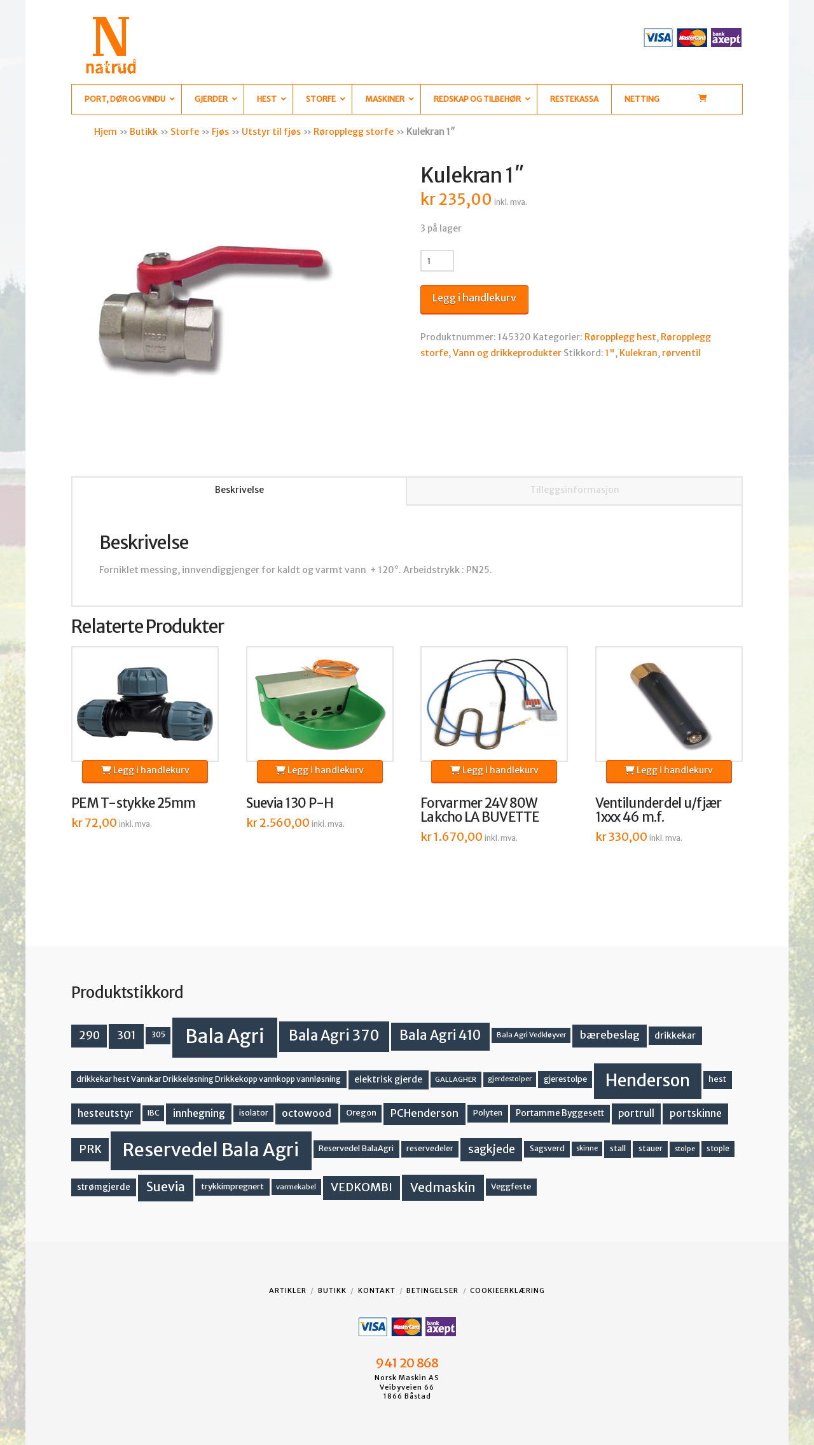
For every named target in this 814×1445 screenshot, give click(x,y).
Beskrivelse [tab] (239, 489)
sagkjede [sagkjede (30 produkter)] (491, 1149)
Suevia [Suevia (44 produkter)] (165, 1186)
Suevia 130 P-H (290, 803)
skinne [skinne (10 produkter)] (587, 1148)
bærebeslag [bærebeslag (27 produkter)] (610, 1035)
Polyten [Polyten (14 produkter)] (487, 1112)
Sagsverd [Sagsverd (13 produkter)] (547, 1148)
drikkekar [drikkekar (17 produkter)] (675, 1035)
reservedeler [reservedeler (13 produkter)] (429, 1148)
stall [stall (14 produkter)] (618, 1148)
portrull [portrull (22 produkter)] (636, 1113)
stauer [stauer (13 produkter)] (650, 1148)
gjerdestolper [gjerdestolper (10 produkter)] (510, 1079)
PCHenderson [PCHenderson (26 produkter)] (424, 1113)
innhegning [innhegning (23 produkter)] (199, 1113)
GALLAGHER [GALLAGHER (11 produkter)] (455, 1079)
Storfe (184, 131)
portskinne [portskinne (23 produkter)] (696, 1113)
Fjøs (220, 131)
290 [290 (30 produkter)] (89, 1035)
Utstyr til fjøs (271, 131)
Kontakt (377, 1290)
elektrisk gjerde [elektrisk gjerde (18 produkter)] (388, 1079)
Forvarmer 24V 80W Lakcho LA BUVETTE (479, 810)
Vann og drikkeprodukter (507, 353)
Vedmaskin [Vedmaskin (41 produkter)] (443, 1187)
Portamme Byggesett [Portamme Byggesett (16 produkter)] (560, 1113)
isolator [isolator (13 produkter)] (253, 1112)
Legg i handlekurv (474, 297)
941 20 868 (406, 1363)
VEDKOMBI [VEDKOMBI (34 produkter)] (361, 1187)
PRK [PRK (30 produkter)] (90, 1149)
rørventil (681, 353)
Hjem (105, 131)
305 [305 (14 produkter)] (158, 1034)
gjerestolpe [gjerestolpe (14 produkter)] (565, 1079)
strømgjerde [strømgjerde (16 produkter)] (103, 1187)
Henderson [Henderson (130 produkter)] (647, 1080)
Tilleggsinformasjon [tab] (574, 489)
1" (610, 353)
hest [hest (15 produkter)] (717, 1079)
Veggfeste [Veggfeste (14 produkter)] (511, 1186)
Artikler (288, 1290)
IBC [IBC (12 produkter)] (154, 1113)
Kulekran (638, 353)
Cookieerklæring (507, 1290)
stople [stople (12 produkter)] (718, 1148)
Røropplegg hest (620, 337)
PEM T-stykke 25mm (133, 803)
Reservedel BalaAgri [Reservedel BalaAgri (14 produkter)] (356, 1148)
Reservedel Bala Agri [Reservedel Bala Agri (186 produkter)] (211, 1149)
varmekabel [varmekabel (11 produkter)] (296, 1186)
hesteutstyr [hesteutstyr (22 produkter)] (106, 1113)
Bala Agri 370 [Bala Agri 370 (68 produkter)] (334, 1035)
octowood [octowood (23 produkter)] (306, 1113)
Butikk (144, 131)
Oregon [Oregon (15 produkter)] (361, 1112)
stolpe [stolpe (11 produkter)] (685, 1148)
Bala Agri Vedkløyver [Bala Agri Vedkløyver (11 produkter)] (531, 1034)
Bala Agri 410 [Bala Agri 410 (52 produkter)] (440, 1035)
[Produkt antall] (437, 261)
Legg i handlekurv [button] (145, 770)
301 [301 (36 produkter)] (126, 1035)
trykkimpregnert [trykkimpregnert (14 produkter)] (232, 1186)
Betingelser (432, 1290)
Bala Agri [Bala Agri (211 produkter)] (225, 1036)
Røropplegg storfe (354, 131)
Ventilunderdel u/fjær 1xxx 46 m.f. (658, 810)
